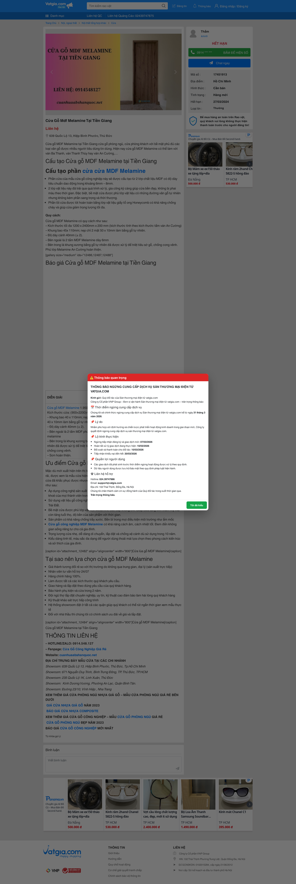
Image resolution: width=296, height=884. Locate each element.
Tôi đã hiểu (196, 505)
